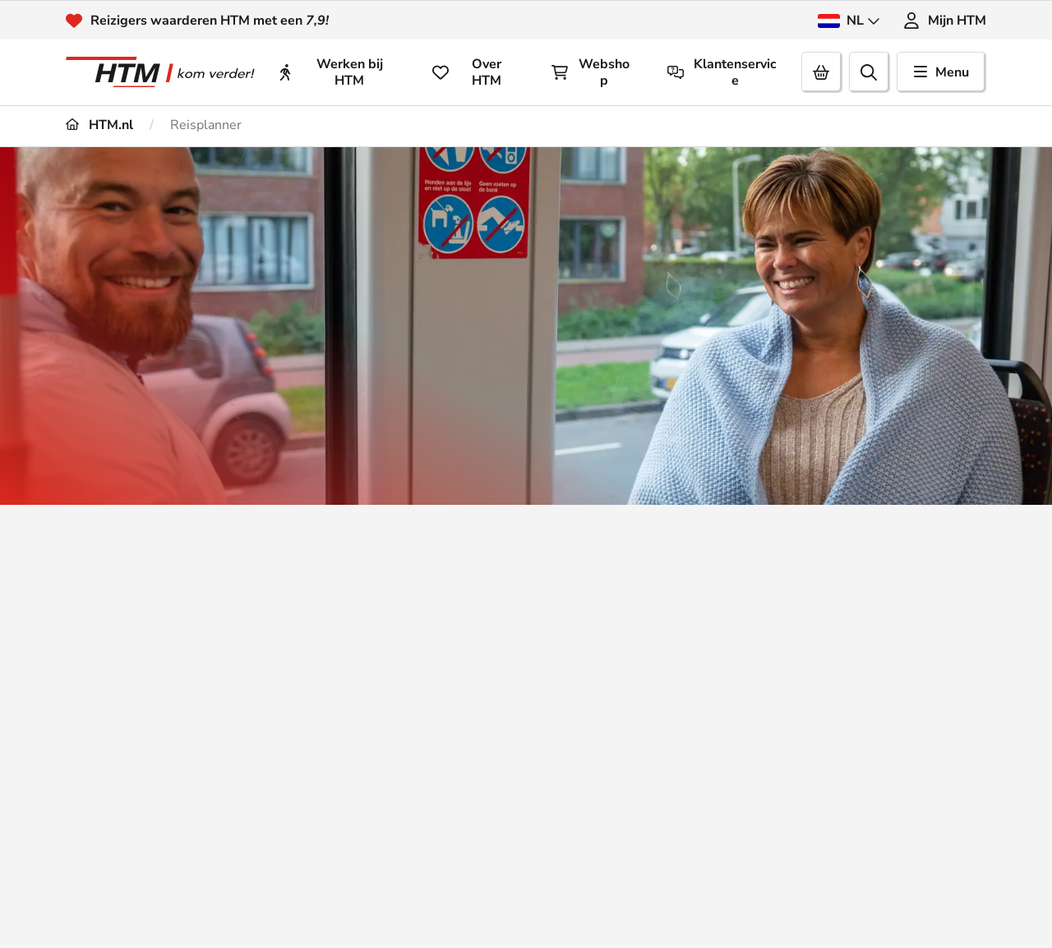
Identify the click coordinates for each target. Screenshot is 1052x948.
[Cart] (821, 72)
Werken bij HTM (330, 72)
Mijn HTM (944, 21)
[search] (869, 72)
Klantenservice (722, 72)
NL (849, 21)
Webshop (590, 72)
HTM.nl (99, 125)
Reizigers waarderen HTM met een (209, 21)
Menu (941, 72)
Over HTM (466, 72)
